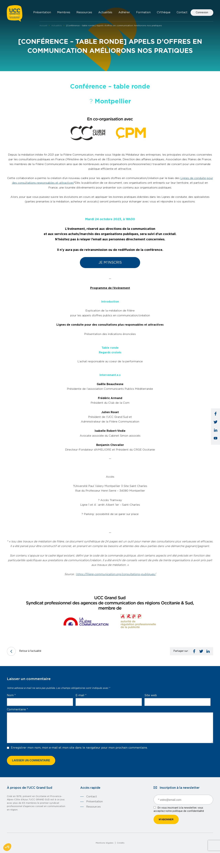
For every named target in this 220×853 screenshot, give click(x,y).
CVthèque (163, 12)
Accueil (43, 25)
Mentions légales (104, 843)
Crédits (120, 843)
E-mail (81, 695)
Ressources (84, 12)
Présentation (42, 12)
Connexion (202, 12)
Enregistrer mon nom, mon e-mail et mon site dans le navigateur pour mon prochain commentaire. (79, 747)
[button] (7, 847)
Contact (182, 12)
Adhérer (124, 12)
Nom (11, 695)
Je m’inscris (110, 262)
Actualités (105, 12)
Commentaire (17, 709)
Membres (63, 12)
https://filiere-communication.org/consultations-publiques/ (116, 574)
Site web (150, 695)
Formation (143, 12)
